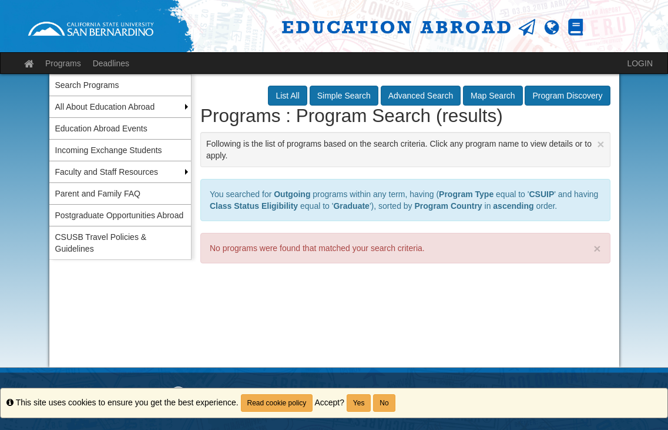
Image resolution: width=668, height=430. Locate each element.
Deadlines (111, 63)
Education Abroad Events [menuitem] (101, 128)
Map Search (493, 95)
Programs (63, 63)
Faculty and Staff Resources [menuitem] (107, 172)
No (384, 403)
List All (287, 95)
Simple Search (344, 95)
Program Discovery (567, 95)
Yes (359, 403)
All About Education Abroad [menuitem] (105, 106)
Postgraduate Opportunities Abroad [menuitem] (119, 215)
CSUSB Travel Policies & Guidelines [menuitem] (101, 242)
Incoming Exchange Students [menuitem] (108, 150)
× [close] (596, 248)
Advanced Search (421, 95)
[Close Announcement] (600, 144)
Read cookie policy (277, 403)
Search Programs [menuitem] (87, 85)
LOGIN (640, 63)
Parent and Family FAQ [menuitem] (98, 193)
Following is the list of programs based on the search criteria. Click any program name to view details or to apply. (405, 148)
